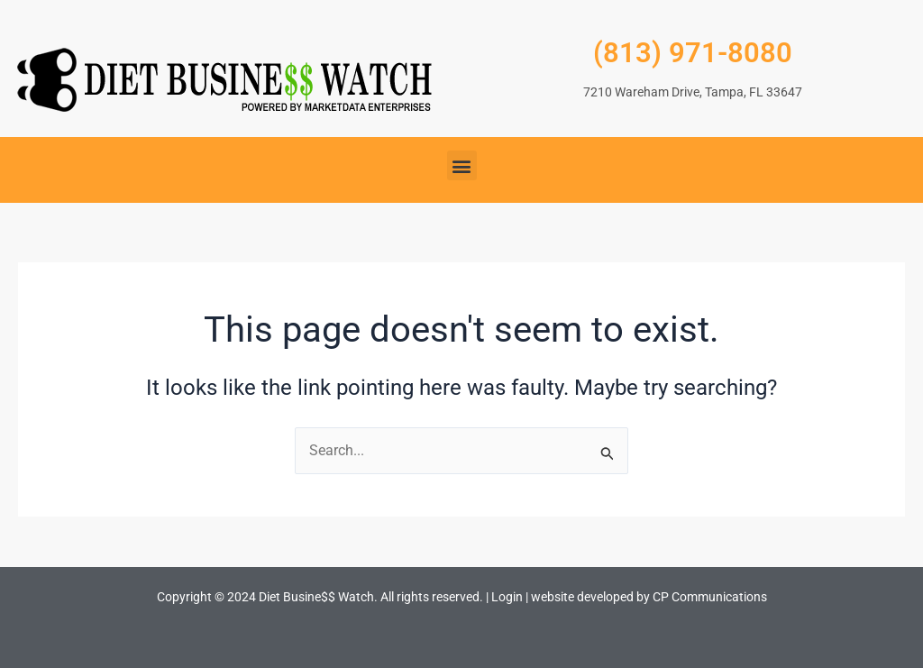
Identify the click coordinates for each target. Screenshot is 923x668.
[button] (462, 165)
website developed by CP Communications (649, 597)
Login (507, 597)
